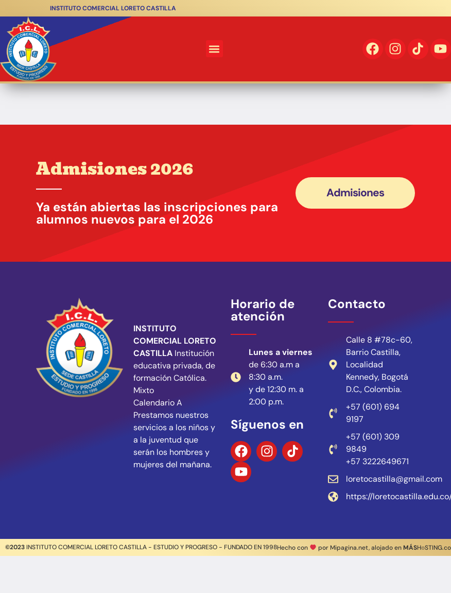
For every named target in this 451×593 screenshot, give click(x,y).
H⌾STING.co (427, 548)
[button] (214, 48)
